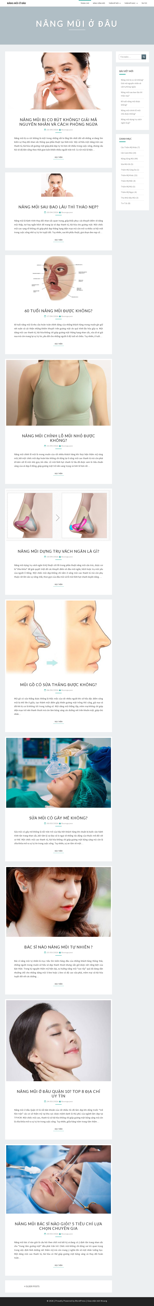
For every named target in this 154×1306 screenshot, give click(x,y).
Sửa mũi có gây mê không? (58, 818)
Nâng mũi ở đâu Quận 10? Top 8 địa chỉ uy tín (58, 1093)
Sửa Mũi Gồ (125, 164)
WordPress (80, 1301)
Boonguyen (67, 130)
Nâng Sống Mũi (99, 3)
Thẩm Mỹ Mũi (114, 3)
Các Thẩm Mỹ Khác (129, 147)
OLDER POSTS (31, 1286)
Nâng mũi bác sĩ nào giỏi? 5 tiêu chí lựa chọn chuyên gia (58, 1226)
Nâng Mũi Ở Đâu (16, 3)
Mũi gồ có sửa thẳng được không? (58, 684)
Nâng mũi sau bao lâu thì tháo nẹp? (58, 207)
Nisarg (104, 1301)
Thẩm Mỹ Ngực (127, 192)
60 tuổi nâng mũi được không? (59, 310)
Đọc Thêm (59, 157)
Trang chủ (85, 3)
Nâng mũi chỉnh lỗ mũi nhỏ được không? (58, 438)
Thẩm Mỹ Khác (130, 3)
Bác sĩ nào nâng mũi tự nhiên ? (58, 947)
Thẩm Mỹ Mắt (127, 181)
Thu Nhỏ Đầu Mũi (128, 197)
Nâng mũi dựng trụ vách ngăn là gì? (58, 551)
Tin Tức (144, 3)
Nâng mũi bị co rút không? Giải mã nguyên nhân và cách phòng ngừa (58, 121)
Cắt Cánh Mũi (126, 153)
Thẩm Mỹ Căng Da (128, 169)
